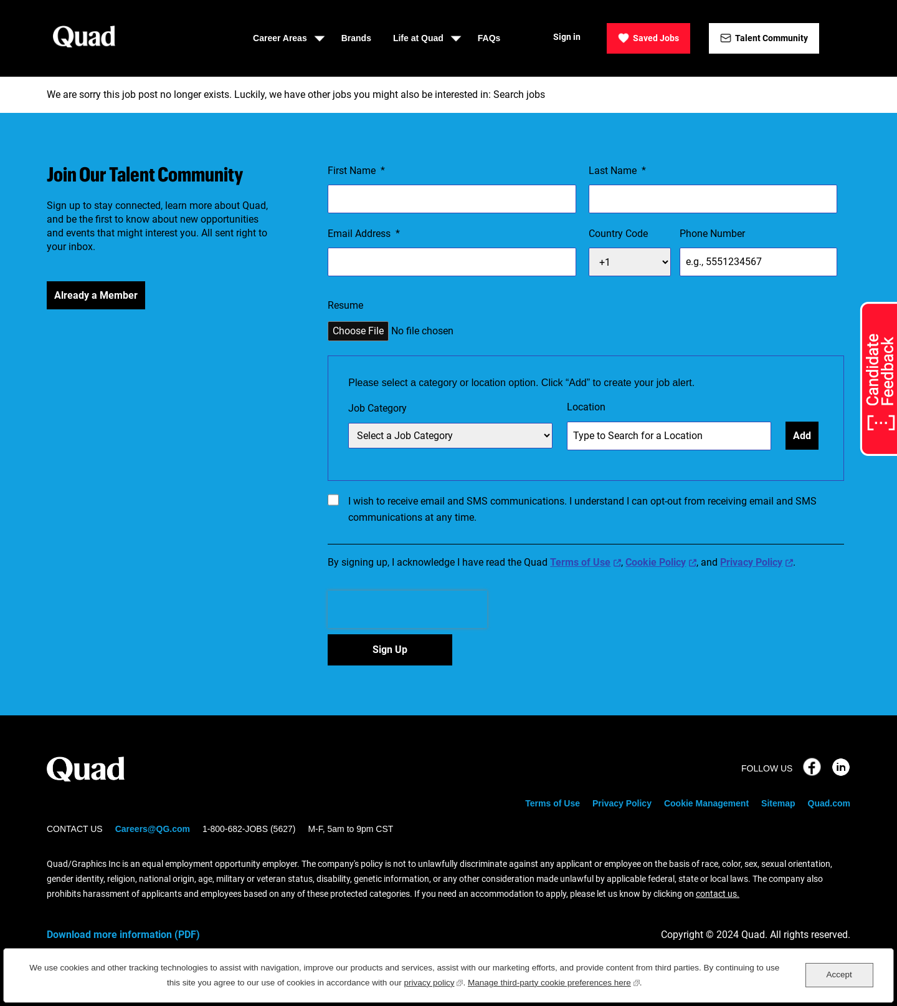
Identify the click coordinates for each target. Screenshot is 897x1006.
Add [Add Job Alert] (802, 436)
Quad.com (829, 803)
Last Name (617, 171)
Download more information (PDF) (123, 935)
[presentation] (407, 609)
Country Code (618, 233)
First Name (356, 171)
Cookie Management (706, 803)
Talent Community (771, 38)
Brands (356, 38)
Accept (839, 974)
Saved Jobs (656, 38)
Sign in (567, 37)
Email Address (364, 234)
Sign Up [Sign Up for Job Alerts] (390, 649)
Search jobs (519, 94)
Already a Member (96, 295)
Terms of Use (580, 562)
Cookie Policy (655, 562)
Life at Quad (418, 38)
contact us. (717, 894)
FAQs (489, 38)
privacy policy (433, 981)
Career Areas (280, 38)
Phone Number (712, 233)
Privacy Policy (751, 562)
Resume (345, 305)
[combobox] (669, 436)
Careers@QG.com (152, 829)
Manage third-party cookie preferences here (554, 981)
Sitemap (778, 803)
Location (586, 407)
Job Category (377, 408)
